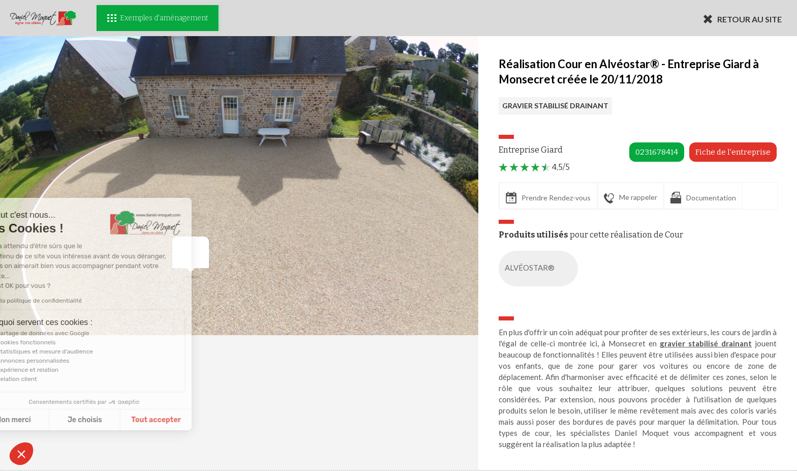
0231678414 (656, 152)
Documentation (703, 197)
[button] (21, 453)
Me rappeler (630, 198)
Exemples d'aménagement (157, 18)
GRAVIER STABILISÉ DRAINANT (555, 105)
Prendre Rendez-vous (548, 197)
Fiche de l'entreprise (733, 152)
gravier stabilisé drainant (706, 343)
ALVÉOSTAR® (540, 268)
